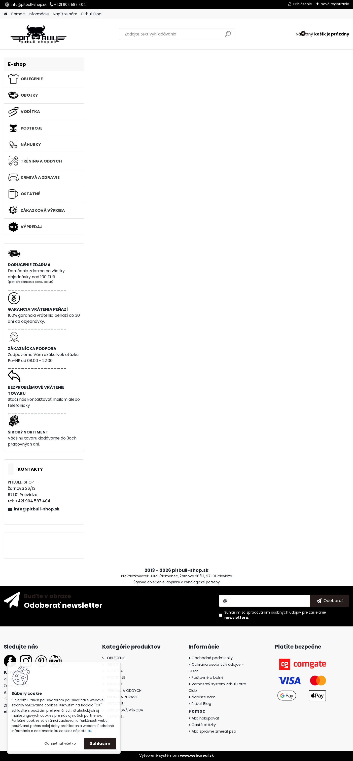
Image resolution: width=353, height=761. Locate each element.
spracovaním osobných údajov (273, 612)
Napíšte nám (65, 14)
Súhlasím (100, 743)
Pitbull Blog (91, 14)
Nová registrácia (335, 4)
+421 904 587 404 (70, 4)
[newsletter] (329, 601)
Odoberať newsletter (63, 605)
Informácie (39, 14)
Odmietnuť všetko (60, 743)
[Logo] (38, 34)
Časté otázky (202, 724)
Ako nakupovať (204, 718)
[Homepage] (5, 14)
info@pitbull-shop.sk (29, 4)
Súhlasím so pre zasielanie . (275, 615)
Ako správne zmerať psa (212, 731)
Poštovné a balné (206, 677)
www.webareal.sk (197, 755)
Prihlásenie (302, 4)
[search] (228, 36)
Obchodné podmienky (211, 657)
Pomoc (18, 14)
